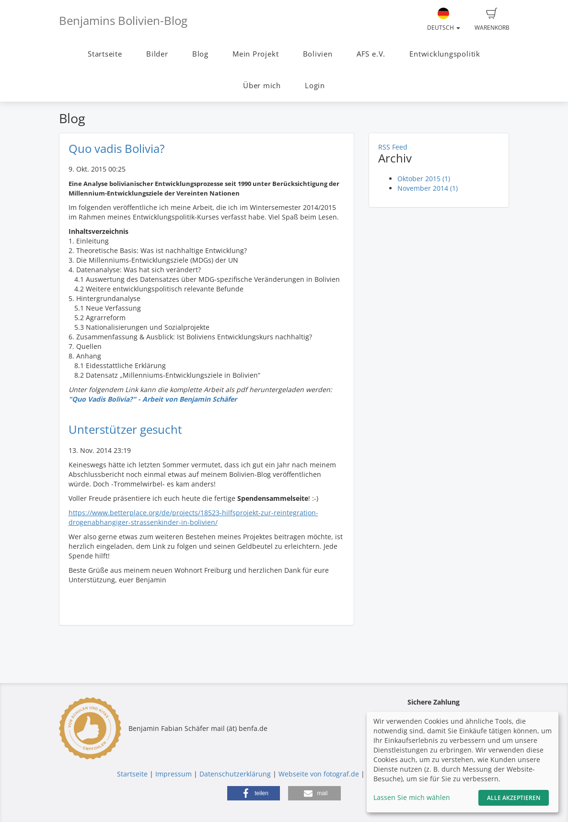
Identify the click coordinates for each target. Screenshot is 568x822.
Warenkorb (492, 20)
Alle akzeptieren (513, 798)
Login (315, 86)
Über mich (262, 86)
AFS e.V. (371, 54)
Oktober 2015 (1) (423, 178)
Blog (200, 54)
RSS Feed (392, 146)
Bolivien (318, 54)
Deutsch (443, 20)
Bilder (157, 54)
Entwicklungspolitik (444, 54)
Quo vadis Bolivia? (116, 148)
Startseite (105, 54)
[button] (253, 793)
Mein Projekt (255, 54)
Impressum (173, 773)
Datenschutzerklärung (235, 773)
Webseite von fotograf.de (318, 773)
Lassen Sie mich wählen (411, 797)
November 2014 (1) (427, 188)
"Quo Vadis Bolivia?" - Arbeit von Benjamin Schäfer (153, 399)
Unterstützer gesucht (125, 429)
